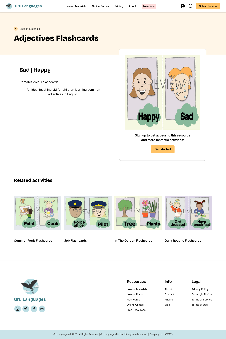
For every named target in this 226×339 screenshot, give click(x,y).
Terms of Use (200, 304)
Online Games (100, 6)
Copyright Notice (202, 294)
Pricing (119, 6)
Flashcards (133, 299)
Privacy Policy (200, 289)
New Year (149, 6)
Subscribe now (208, 6)
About (132, 6)
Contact (169, 294)
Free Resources (136, 309)
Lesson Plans (135, 294)
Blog (167, 304)
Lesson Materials (76, 6)
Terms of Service (202, 299)
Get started (162, 149)
